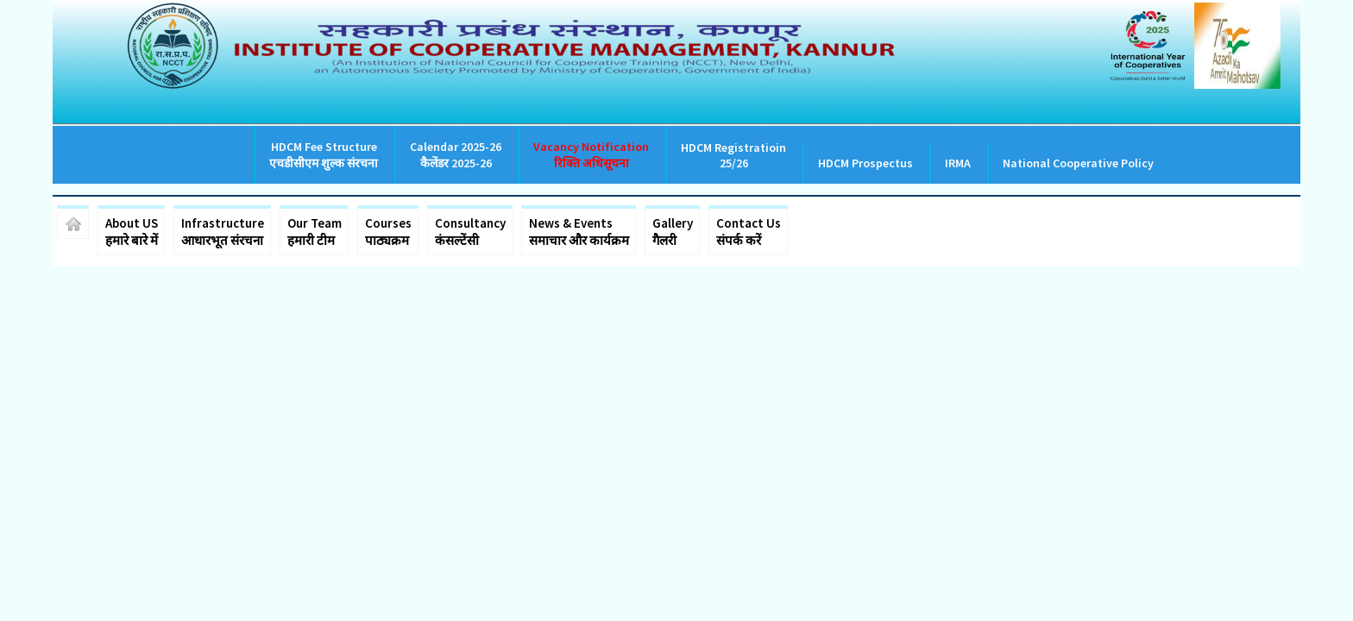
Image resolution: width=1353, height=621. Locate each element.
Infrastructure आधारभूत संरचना (222, 231)
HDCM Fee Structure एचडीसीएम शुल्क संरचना (323, 155)
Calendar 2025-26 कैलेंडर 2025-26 (455, 155)
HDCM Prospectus (865, 163)
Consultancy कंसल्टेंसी (470, 231)
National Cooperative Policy (1078, 163)
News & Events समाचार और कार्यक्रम (579, 231)
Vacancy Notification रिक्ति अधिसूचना (591, 155)
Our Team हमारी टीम (314, 231)
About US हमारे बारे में (131, 231)
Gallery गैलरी (672, 231)
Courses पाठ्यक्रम (388, 231)
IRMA (958, 163)
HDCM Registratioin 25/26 (733, 155)
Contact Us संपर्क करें (748, 231)
